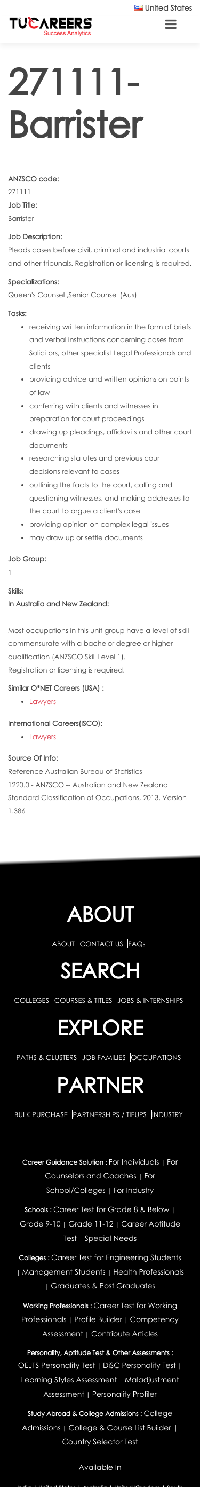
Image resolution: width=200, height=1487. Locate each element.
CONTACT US (101, 943)
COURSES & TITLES (83, 1000)
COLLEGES (31, 1000)
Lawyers (42, 701)
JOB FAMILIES (104, 1057)
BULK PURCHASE (41, 1114)
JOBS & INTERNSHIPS (150, 1000)
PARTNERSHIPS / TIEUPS (110, 1114)
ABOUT (63, 943)
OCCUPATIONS (156, 1057)
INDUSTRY (167, 1114)
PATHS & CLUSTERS (48, 1057)
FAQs (136, 943)
